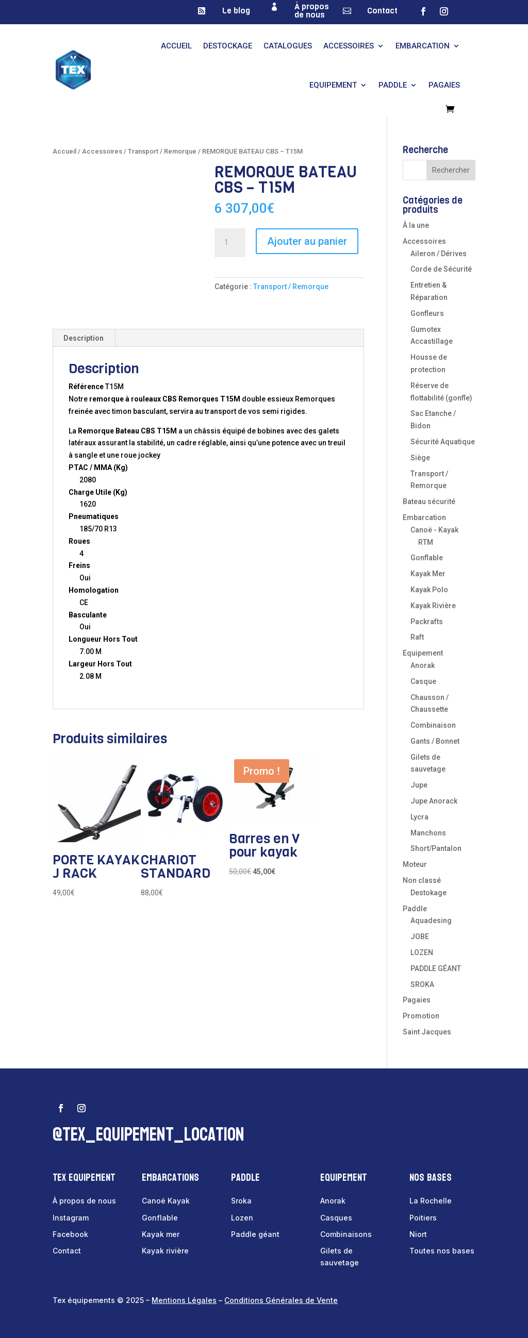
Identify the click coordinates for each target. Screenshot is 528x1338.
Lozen (242, 1217)
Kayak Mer (428, 574)
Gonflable (426, 558)
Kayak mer (160, 1234)
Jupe (418, 785)
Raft (417, 637)
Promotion (421, 1016)
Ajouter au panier (307, 241)
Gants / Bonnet (434, 741)
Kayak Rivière (433, 605)
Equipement (333, 85)
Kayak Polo (429, 590)
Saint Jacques (427, 1032)
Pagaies (444, 85)
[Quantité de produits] (229, 242)
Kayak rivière (165, 1250)
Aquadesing (431, 920)
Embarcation (422, 46)
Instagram (71, 1217)
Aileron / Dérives (438, 253)
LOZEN (421, 952)
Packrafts (426, 621)
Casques (336, 1217)
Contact (382, 10)
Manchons (428, 833)
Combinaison (433, 725)
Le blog (236, 10)
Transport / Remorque (162, 151)
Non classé (422, 880)
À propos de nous (311, 10)
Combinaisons (346, 1234)
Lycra (419, 817)
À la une (416, 225)
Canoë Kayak (166, 1200)
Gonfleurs (427, 313)
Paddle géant (255, 1234)
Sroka (241, 1200)
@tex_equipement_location (148, 1134)
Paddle (392, 85)
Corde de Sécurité (441, 269)
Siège (420, 458)
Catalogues (287, 46)
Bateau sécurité (429, 501)
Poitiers (423, 1217)
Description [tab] (83, 338)
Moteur (415, 864)
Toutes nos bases (441, 1250)
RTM (425, 542)
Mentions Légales (184, 1300)
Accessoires (348, 46)
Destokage (428, 893)
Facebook (70, 1234)
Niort (418, 1234)
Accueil (176, 46)
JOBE (419, 936)
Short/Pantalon (435, 848)
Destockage (227, 46)
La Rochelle (430, 1200)
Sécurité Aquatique (442, 442)
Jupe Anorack (433, 801)
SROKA (422, 984)
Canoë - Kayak (434, 530)
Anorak (422, 665)
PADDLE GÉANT (435, 968)
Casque (423, 681)
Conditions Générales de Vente (281, 1300)
